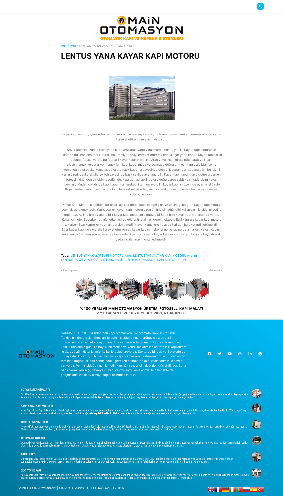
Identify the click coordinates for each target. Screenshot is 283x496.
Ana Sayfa (68, 45)
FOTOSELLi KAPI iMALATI (35, 390)
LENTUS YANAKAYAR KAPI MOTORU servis (92, 259)
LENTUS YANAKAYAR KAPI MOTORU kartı (109, 45)
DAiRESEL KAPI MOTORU (35, 422)
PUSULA (25, 488)
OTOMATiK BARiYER (33, 438)
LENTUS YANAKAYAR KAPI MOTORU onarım (165, 255)
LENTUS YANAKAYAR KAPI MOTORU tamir (156, 259)
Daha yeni (70, 270)
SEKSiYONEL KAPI (31, 470)
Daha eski (213, 270)
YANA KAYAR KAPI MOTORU (37, 406)
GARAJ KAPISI (28, 454)
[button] (260, 6)
